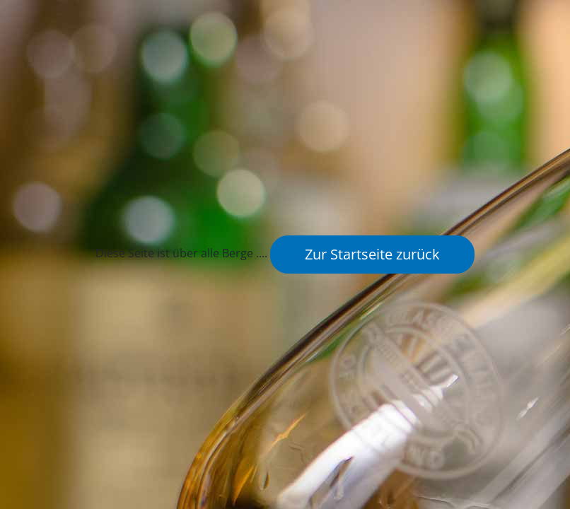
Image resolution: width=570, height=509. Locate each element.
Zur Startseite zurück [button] (372, 254)
